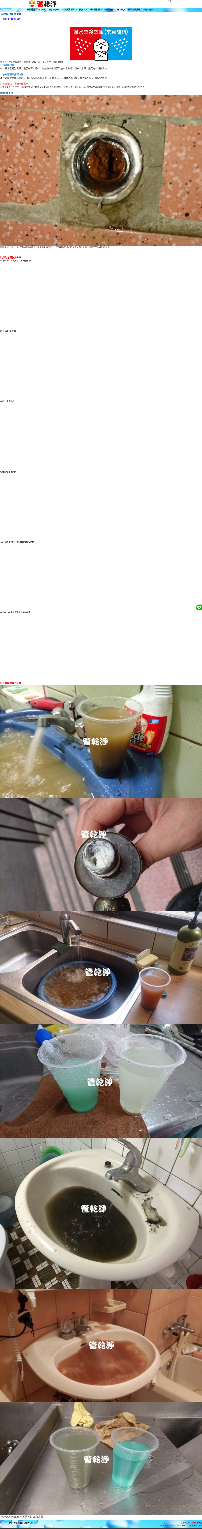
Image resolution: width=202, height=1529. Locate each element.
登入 (170, 1)
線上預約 (42, 9)
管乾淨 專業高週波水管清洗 (19, 1523)
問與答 (83, 9)
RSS (200, 1525)
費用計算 (31, 9)
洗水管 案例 (54, 9)
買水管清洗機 (134, 9)
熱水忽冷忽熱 (8, 1516)
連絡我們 (184, 1525)
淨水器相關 (96, 9)
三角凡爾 (38, 1516)
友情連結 (193, 1525)
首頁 (5, 19)
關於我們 (109, 9)
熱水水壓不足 (24, 1516)
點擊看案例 (6, 92)
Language (148, 9)
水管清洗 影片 (69, 9)
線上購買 (121, 9)
